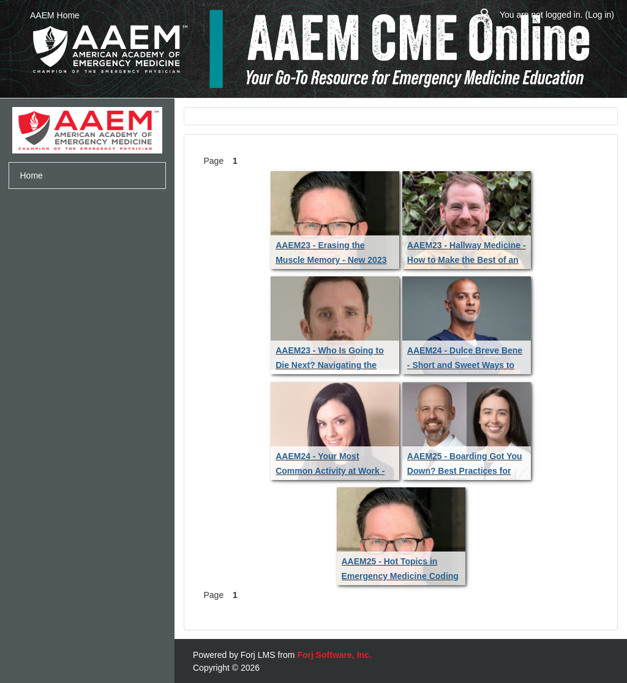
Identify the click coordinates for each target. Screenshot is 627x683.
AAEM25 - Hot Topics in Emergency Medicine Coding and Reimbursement (400, 576)
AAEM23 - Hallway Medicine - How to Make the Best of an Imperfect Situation (466, 259)
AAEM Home (55, 15)
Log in (599, 15)
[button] (485, 15)
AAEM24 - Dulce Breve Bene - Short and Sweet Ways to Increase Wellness (464, 365)
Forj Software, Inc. (334, 655)
